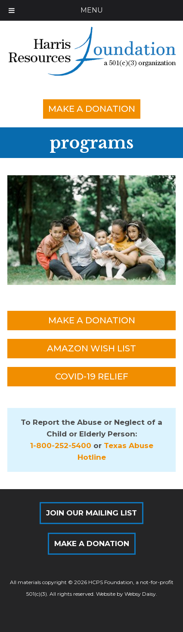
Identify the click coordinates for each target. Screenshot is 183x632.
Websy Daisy (140, 594)
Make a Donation (91, 109)
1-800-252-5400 (60, 445)
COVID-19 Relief (91, 376)
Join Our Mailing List (91, 513)
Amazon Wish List (91, 348)
